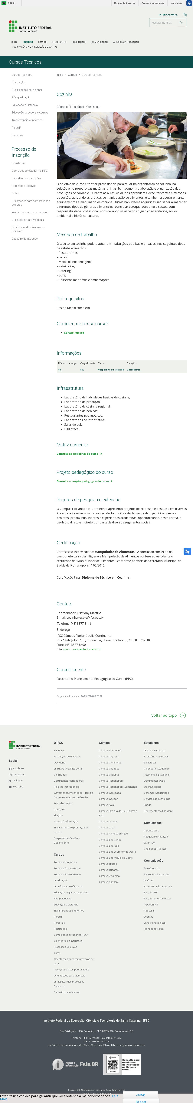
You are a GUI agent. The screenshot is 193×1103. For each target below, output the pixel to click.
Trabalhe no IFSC (63, 803)
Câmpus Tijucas (108, 863)
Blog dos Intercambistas (157, 898)
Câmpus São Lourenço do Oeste (117, 851)
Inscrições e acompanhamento (71, 969)
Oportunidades (153, 786)
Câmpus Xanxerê (109, 882)
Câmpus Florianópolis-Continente (118, 786)
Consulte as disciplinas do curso (77, 453)
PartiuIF (58, 916)
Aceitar (140, 1095)
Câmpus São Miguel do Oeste (116, 857)
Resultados (60, 928)
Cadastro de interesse (67, 992)
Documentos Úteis (154, 780)
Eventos (148, 916)
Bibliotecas (150, 762)
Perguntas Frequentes (157, 874)
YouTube (18, 786)
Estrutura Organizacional (68, 768)
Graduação (60, 880)
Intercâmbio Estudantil (156, 774)
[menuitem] (14, 42)
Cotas (57, 953)
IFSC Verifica (151, 904)
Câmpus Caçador (109, 756)
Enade (147, 805)
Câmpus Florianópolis (111, 780)
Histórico (59, 750)
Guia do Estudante (154, 750)
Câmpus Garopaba (110, 792)
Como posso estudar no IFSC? (71, 934)
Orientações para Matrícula (69, 975)
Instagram (19, 774)
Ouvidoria (59, 762)
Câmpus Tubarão (109, 869)
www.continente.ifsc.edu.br (82, 649)
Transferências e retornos (69, 910)
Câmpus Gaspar (108, 798)
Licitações (59, 809)
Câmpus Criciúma (109, 774)
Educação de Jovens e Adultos (71, 892)
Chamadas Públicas (155, 848)
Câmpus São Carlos (110, 839)
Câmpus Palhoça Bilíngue (113, 833)
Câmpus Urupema (109, 876)
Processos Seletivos (65, 947)
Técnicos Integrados (65, 862)
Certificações (151, 830)
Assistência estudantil (156, 756)
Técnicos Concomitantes (68, 868)
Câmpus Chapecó (109, 768)
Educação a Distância (66, 904)
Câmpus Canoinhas (110, 762)
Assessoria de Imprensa (158, 886)
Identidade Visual (154, 928)
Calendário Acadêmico (157, 768)
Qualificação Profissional (68, 886)
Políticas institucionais (66, 786)
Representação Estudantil (159, 811)
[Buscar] (181, 22)
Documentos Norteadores (69, 780)
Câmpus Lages (107, 827)
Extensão (149, 842)
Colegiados (60, 774)
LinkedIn (18, 780)
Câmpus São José (109, 845)
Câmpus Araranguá (110, 750)
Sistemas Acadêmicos (156, 792)
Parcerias (59, 922)
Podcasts (149, 910)
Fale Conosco (151, 868)
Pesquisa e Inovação (156, 836)
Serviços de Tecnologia (157, 798)
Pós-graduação (62, 898)
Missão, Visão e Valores (67, 756)
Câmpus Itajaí (106, 805)
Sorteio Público (74, 332)
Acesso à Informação (66, 821)
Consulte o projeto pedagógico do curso (83, 481)
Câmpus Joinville (108, 821)
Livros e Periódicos (154, 922)
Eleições (58, 815)
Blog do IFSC (151, 892)
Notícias (148, 880)
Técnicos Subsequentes (67, 874)
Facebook (18, 768)
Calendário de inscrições (68, 940)
